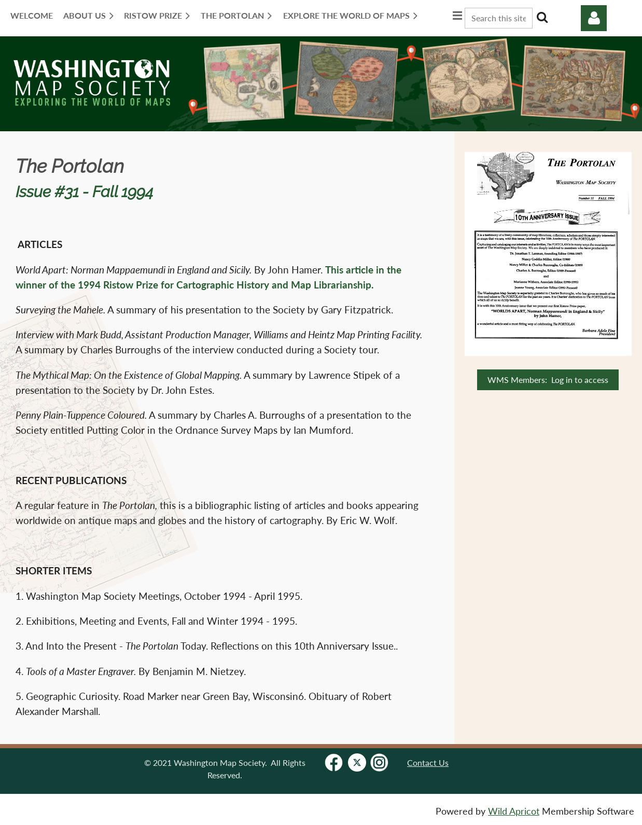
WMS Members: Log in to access (547, 379)
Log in (594, 18)
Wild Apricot (513, 811)
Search (542, 17)
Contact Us (428, 762)
